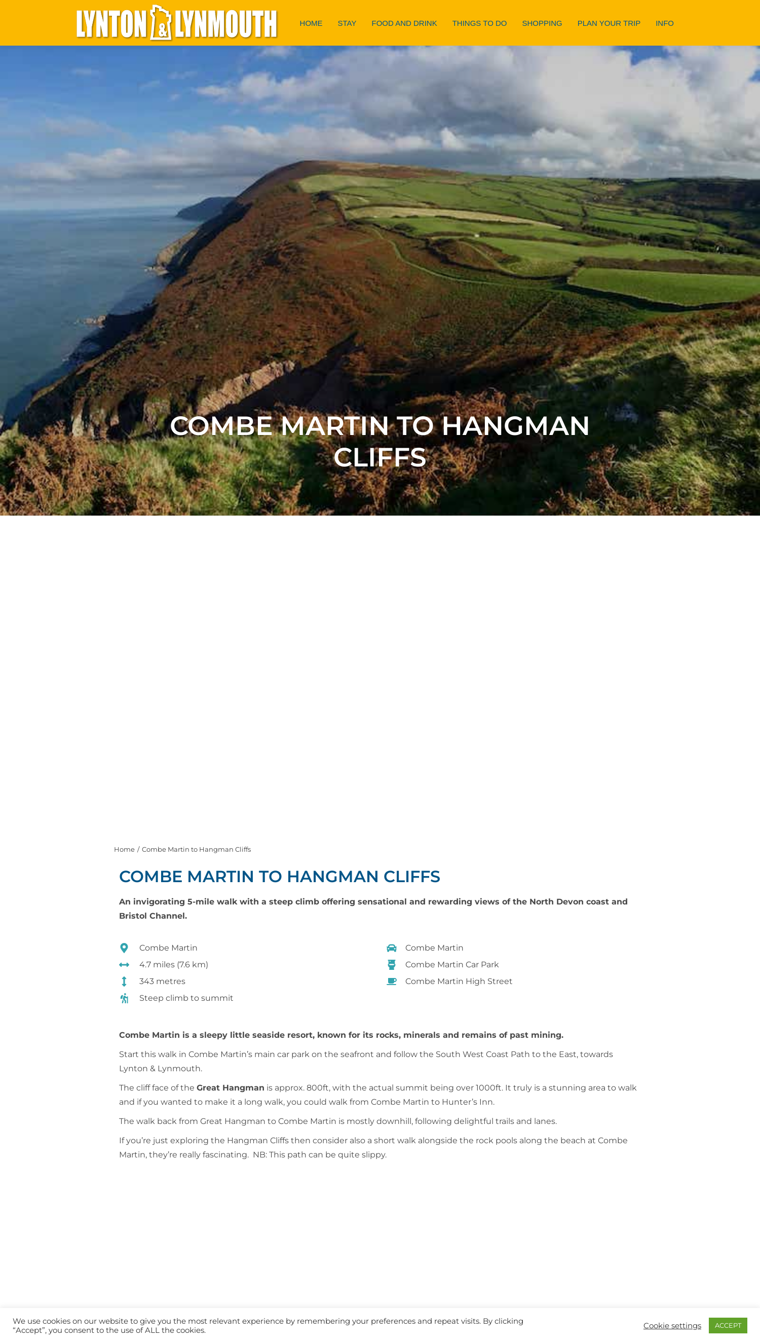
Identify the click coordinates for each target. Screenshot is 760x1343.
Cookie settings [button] (672, 1325)
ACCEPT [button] (728, 1325)
